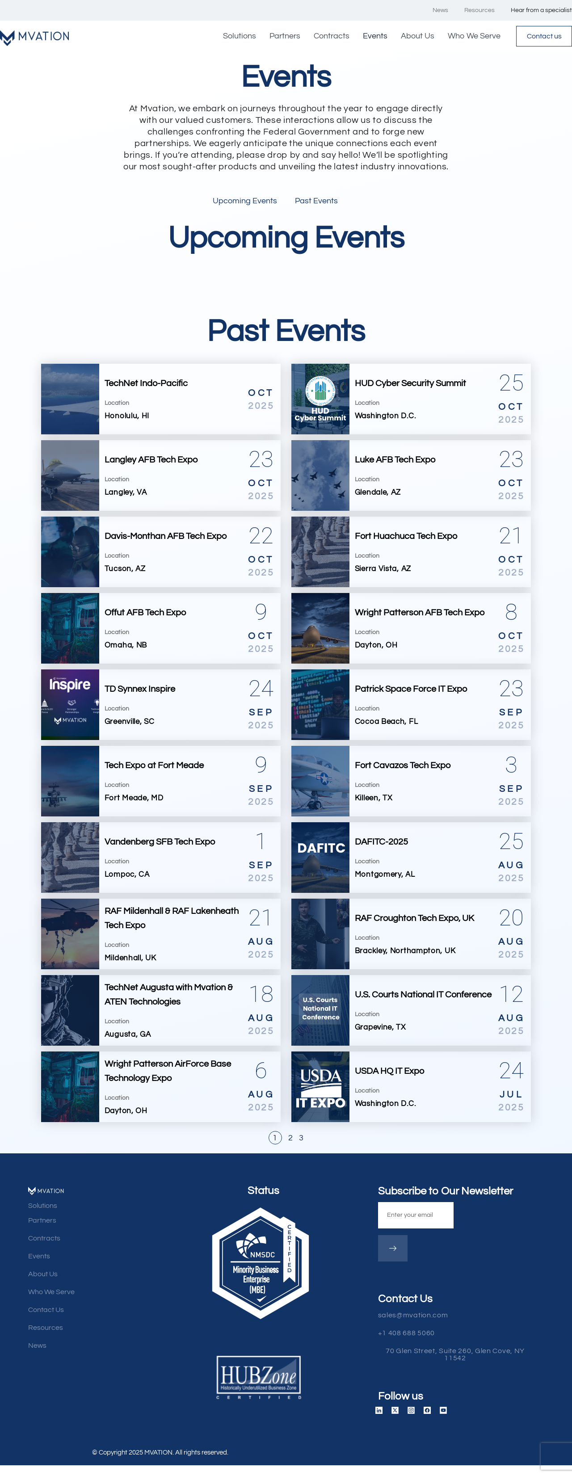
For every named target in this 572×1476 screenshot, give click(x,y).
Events (366, 37)
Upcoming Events (245, 202)
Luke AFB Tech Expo (395, 461)
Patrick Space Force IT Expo (411, 690)
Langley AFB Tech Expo (151, 461)
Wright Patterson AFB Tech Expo (419, 614)
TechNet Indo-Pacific (146, 385)
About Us (409, 37)
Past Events (316, 202)
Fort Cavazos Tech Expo (402, 767)
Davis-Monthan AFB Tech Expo (166, 538)
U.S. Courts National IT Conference (423, 996)
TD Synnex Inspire (140, 690)
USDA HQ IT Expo (389, 1072)
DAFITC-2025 (381, 843)
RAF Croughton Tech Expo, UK (414, 920)
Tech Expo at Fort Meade (154, 767)
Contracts (323, 37)
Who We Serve (465, 37)
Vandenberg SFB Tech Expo (160, 843)
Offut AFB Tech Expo (145, 614)
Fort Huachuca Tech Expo (406, 538)
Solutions (231, 37)
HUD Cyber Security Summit (410, 385)
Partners (276, 37)
